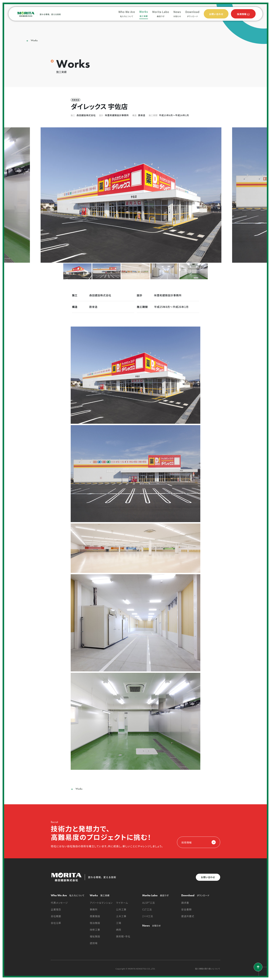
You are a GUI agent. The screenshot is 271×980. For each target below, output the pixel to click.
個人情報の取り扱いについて (207, 969)
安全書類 (186, 909)
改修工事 (95, 929)
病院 (118, 929)
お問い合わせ (208, 877)
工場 (118, 923)
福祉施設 (95, 936)
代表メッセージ (59, 902)
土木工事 (121, 916)
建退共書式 (187, 916)
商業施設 (95, 916)
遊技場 (93, 943)
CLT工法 (147, 909)
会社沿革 (56, 923)
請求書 (185, 902)
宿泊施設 (95, 923)
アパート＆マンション (101, 902)
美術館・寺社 (123, 936)
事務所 (93, 909)
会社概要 (56, 916)
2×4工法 (147, 916)
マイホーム (122, 902)
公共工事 (121, 909)
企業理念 (56, 909)
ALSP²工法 (148, 902)
